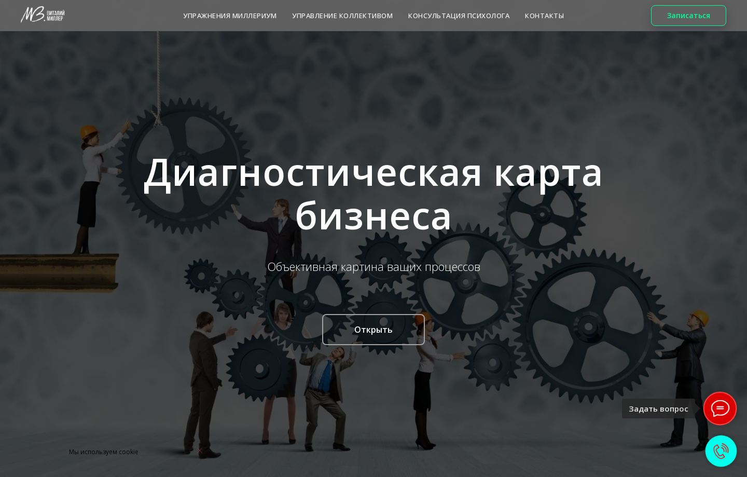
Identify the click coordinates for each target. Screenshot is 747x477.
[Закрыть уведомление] (200, 450)
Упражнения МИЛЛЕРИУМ (229, 15)
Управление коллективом (342, 15)
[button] (688, 15)
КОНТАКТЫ (544, 15)
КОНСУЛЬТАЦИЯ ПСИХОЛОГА (458, 15)
